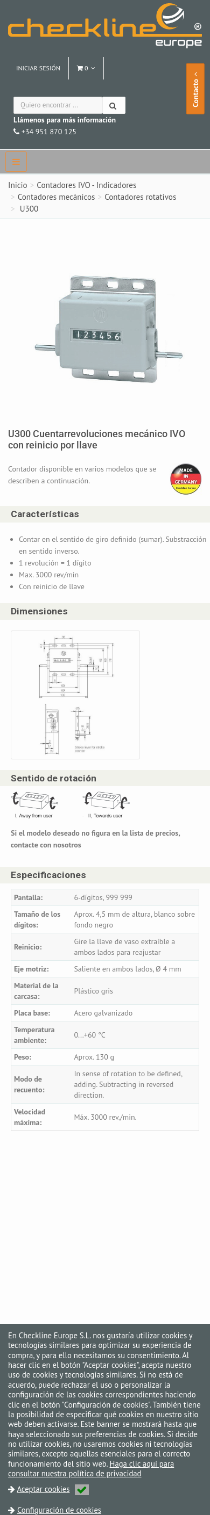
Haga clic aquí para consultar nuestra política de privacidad (91, 1468)
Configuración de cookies (59, 1510)
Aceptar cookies (53, 1489)
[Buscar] (113, 105)
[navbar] (16, 161)
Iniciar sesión (38, 68)
